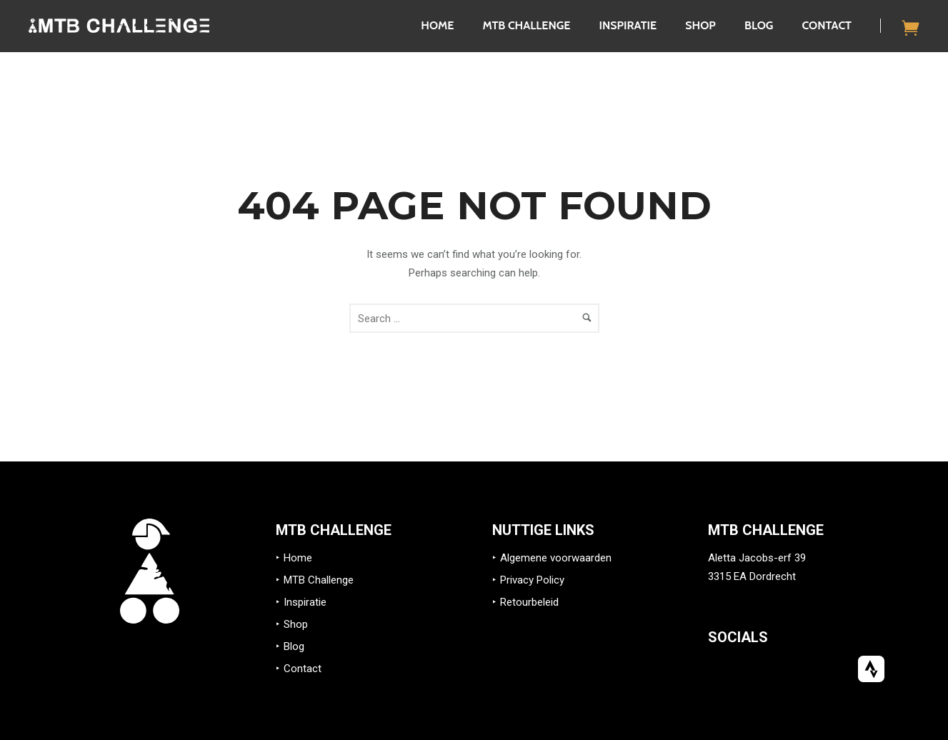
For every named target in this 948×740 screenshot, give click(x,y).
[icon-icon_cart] (910, 27)
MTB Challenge (526, 25)
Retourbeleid (529, 602)
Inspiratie (628, 25)
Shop (700, 25)
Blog (759, 25)
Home (437, 25)
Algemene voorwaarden (556, 557)
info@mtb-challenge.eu (762, 595)
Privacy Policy (532, 580)
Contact (827, 25)
